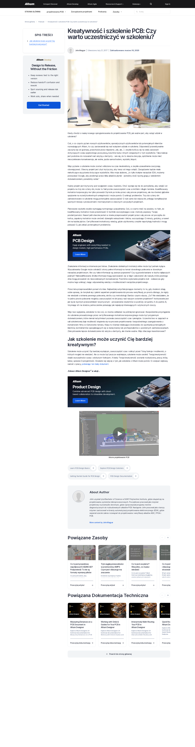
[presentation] (167, 537)
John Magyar (80, 50)
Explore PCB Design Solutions (112, 468)
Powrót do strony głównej (120, 654)
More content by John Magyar (101, 522)
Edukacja (137, 4)
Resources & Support (114, 4)
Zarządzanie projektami (81, 12)
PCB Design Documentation (121, 476)
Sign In (167, 4)
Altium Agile (92, 4)
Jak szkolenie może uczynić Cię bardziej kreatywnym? (110, 341)
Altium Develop (72, 4)
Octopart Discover (50, 4)
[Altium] (30, 4)
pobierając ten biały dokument (95, 364)
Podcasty (102, 12)
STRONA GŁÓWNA (32, 12)
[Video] (119, 433)
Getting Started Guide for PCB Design (85, 476)
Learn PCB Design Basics (80, 468)
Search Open (151, 4)
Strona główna (30, 22)
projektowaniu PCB (55, 12)
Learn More (80, 254)
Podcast (41, 22)
